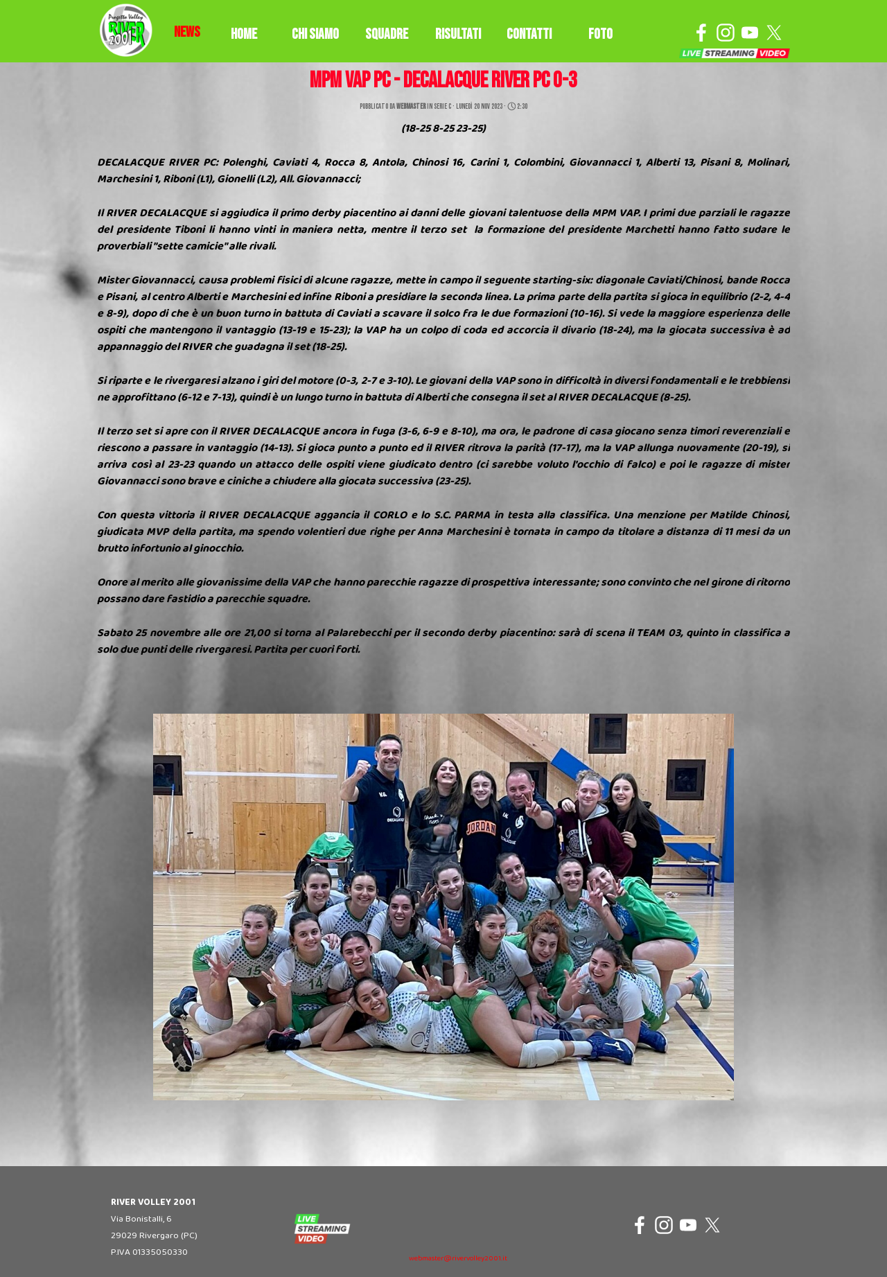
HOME (244, 34)
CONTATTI (529, 34)
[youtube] (749, 32)
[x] (774, 32)
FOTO (600, 34)
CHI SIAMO (315, 34)
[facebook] (701, 32)
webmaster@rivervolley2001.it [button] (458, 1259)
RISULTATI (458, 34)
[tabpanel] (187, 32)
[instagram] (725, 32)
